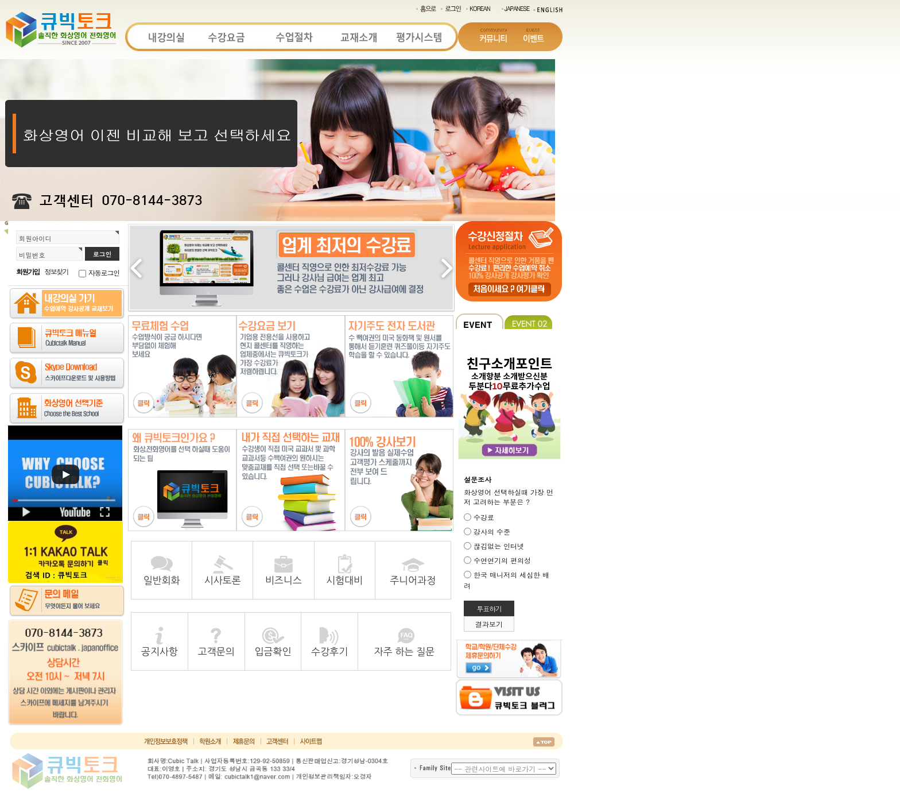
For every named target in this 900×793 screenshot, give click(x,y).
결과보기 (489, 624)
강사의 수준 (492, 531)
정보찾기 (56, 271)
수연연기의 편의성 (502, 560)
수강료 (484, 517)
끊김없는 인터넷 (499, 546)
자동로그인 (103, 272)
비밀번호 (32, 255)
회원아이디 (35, 238)
